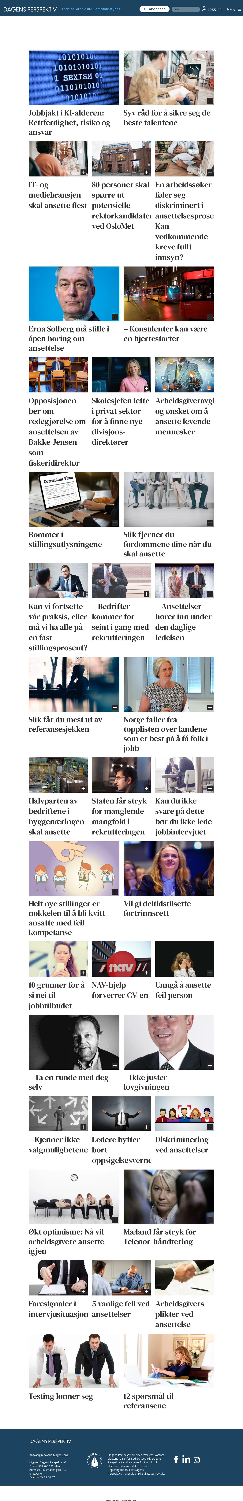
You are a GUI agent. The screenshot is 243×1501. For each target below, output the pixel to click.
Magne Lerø (60, 1455)
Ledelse (68, 9)
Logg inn (215, 9)
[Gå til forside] (29, 9)
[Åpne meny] (233, 9)
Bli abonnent (154, 9)
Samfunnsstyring (107, 9)
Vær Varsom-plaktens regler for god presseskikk (136, 1457)
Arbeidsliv (84, 9)
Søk (171, 6)
